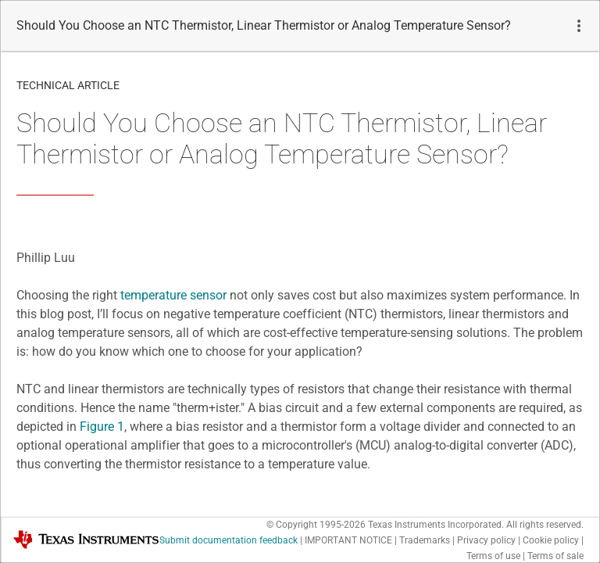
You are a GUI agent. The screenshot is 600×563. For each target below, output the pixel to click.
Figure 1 (102, 426)
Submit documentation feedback (228, 540)
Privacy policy (486, 540)
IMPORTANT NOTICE (348, 540)
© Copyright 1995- (316, 524)
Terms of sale (555, 555)
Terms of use (493, 555)
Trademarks (424, 540)
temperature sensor (173, 295)
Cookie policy (551, 540)
